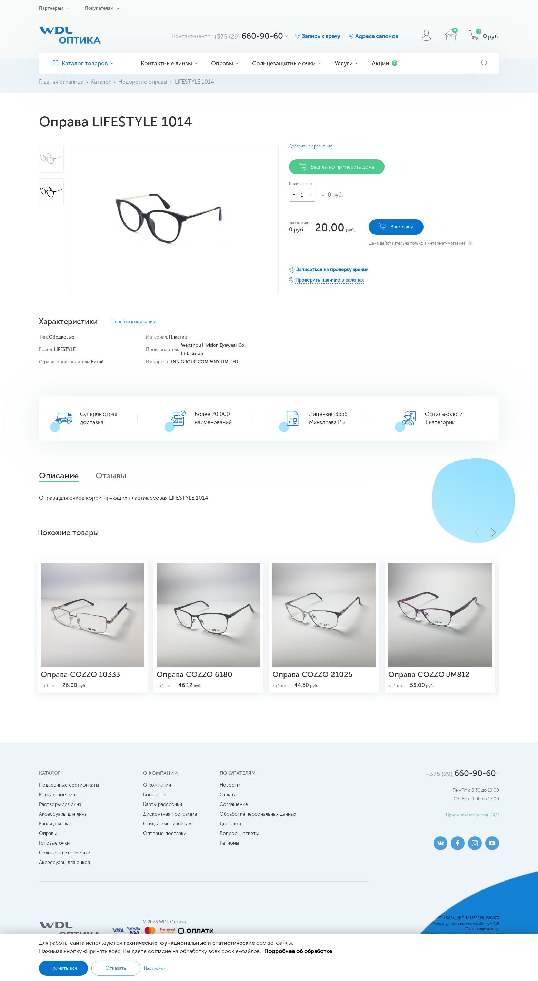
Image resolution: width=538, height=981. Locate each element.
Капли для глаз (55, 824)
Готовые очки (54, 843)
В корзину (396, 226)
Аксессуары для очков (64, 862)
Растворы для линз (60, 804)
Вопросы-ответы (239, 833)
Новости (230, 785)
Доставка (230, 824)
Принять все (63, 968)
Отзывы (111, 476)
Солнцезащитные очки (286, 63)
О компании (157, 785)
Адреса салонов (376, 36)
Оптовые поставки (164, 833)
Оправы (224, 63)
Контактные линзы (169, 63)
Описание (59, 476)
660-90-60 (248, 36)
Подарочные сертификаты (69, 785)
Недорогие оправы (142, 81)
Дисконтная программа (170, 814)
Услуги (346, 63)
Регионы (229, 843)
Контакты (154, 795)
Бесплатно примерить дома (336, 166)
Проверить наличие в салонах (329, 280)
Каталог (101, 81)
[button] (493, 532)
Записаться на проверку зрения (332, 270)
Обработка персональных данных (258, 814)
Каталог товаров (83, 63)
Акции (384, 63)
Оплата (228, 795)
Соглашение (234, 804)
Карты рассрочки (162, 804)
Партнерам (51, 8)
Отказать (116, 968)
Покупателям (99, 8)
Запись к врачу (321, 36)
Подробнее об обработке (298, 951)
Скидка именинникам (167, 824)
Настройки (154, 968)
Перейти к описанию (133, 321)
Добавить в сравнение (310, 146)
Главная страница (61, 81)
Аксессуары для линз (63, 814)
